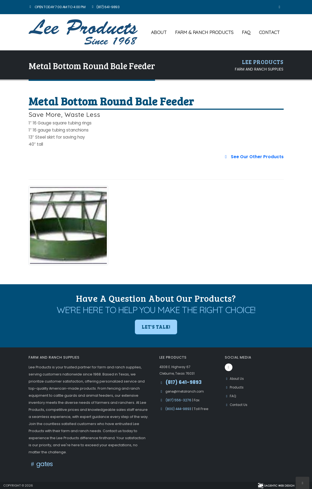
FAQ (246, 32)
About (159, 32)
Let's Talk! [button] (156, 327)
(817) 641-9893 (104, 7)
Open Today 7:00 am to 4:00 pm (57, 7)
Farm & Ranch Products (204, 32)
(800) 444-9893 (179, 409)
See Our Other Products (253, 157)
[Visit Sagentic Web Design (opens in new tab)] (276, 485)
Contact (269, 32)
